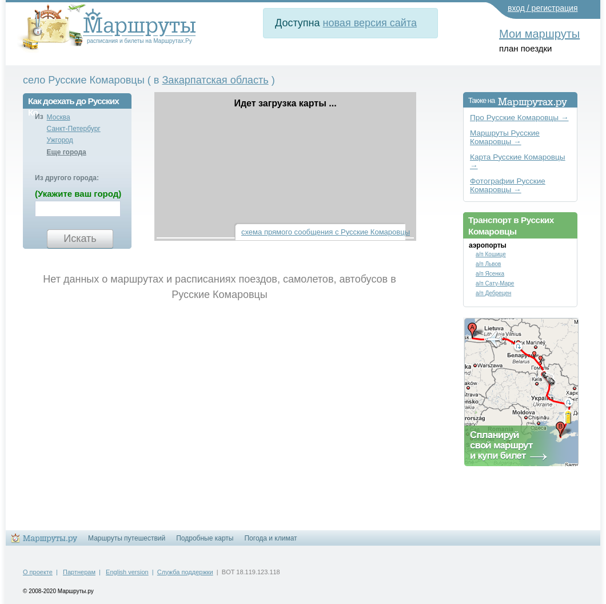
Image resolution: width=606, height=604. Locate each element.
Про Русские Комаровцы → (519, 117)
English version (127, 572)
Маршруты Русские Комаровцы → (505, 137)
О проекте (38, 572)
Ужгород (60, 140)
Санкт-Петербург (74, 129)
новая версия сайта (370, 23)
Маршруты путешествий (126, 538)
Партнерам (79, 572)
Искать (79, 238)
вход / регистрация (543, 8)
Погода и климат (270, 538)
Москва (58, 117)
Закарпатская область (215, 80)
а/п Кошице (491, 254)
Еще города (66, 152)
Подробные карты (204, 538)
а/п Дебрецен (493, 293)
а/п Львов (488, 264)
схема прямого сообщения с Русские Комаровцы (325, 232)
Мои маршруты (539, 33)
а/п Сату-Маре (495, 283)
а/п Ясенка (490, 274)
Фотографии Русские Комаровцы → (507, 185)
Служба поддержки (185, 572)
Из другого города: (67, 178)
